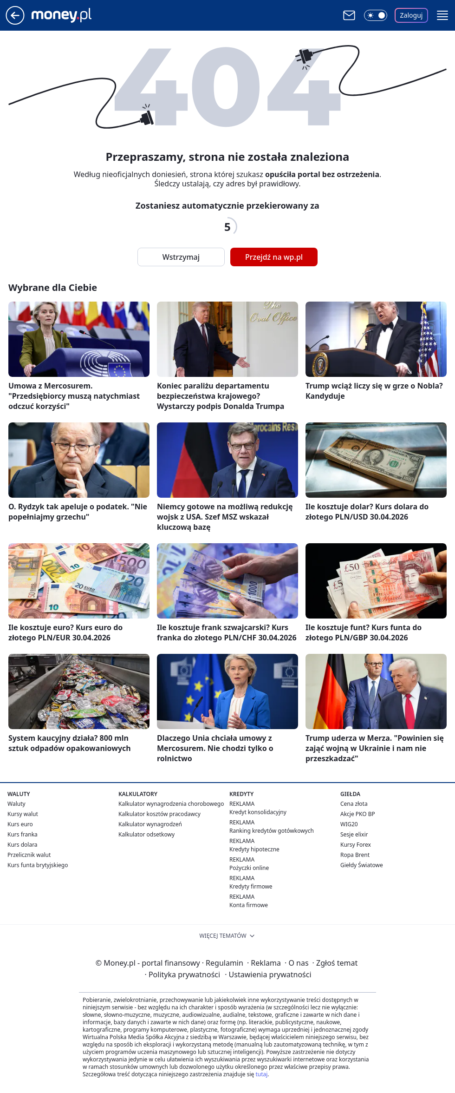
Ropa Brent (355, 855)
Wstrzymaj (181, 257)
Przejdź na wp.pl (274, 257)
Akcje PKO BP (357, 814)
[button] (442, 15)
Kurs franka (22, 834)
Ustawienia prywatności (268, 974)
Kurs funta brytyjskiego (37, 865)
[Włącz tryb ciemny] (375, 15)
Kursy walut (22, 814)
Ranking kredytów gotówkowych (271, 831)
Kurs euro (20, 824)
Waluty (16, 804)
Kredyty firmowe (251, 886)
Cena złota (354, 804)
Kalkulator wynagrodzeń (150, 824)
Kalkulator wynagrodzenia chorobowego (171, 804)
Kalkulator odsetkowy (146, 834)
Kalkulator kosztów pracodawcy (159, 814)
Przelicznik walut (29, 855)
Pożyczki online (249, 868)
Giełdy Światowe (361, 865)
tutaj (261, 1074)
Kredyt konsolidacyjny (257, 812)
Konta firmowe (248, 905)
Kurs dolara (22, 845)
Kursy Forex (355, 845)
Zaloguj (411, 15)
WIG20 (349, 824)
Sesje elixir (354, 834)
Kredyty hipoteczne (254, 849)
